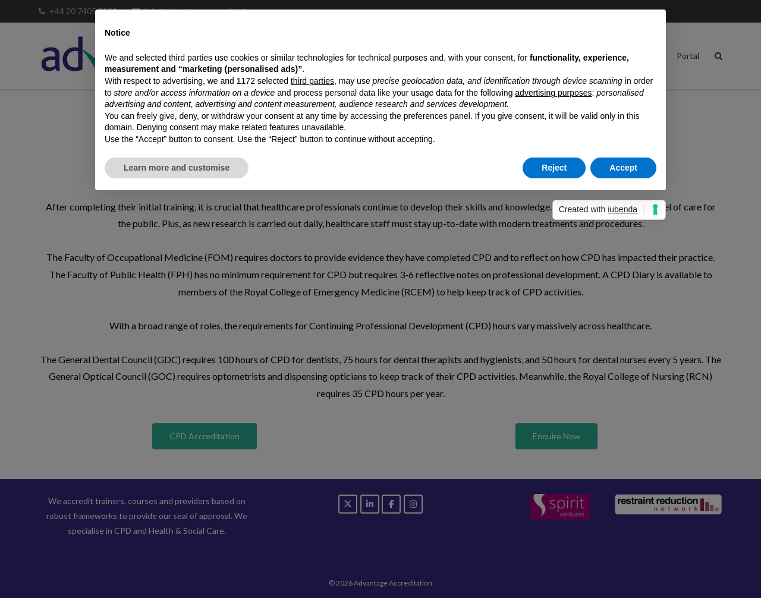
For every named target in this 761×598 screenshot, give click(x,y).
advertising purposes (553, 92)
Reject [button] (554, 167)
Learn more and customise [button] (176, 167)
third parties (312, 81)
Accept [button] (623, 167)
